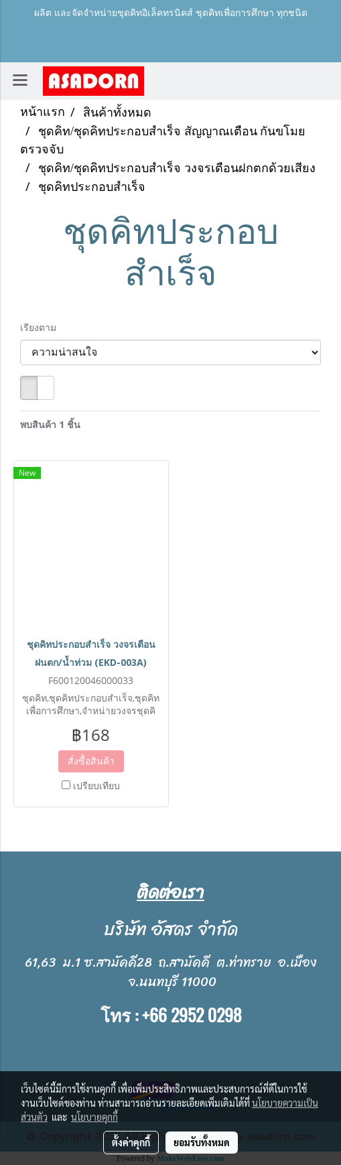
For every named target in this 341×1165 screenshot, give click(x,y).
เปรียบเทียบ (96, 785)
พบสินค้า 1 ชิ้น (50, 424)
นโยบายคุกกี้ (94, 1117)
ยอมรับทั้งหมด (202, 1142)
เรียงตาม (42, 327)
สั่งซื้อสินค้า (91, 760)
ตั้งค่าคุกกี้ (131, 1142)
